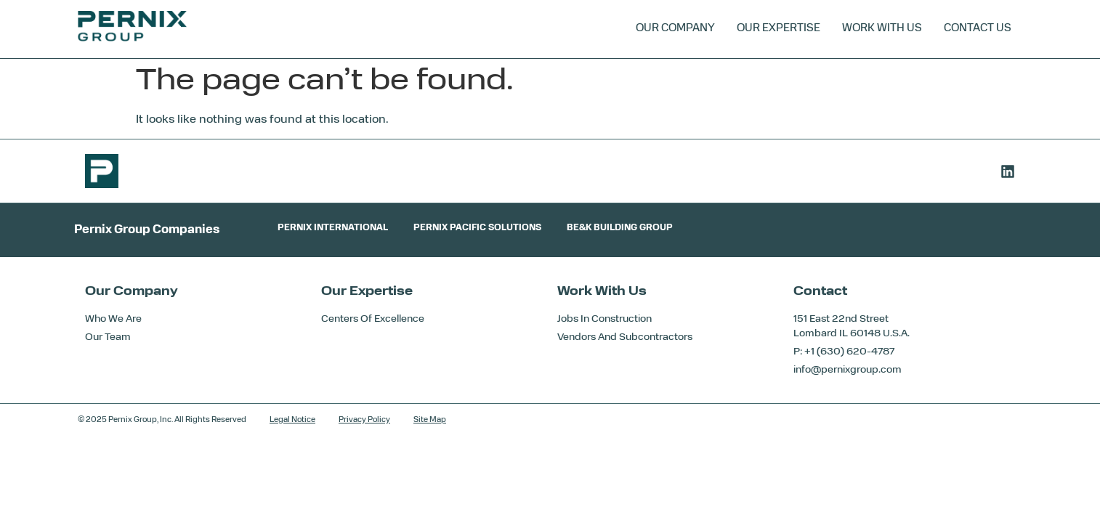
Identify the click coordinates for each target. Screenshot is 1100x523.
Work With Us (882, 28)
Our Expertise (778, 28)
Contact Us (977, 28)
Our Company (675, 28)
